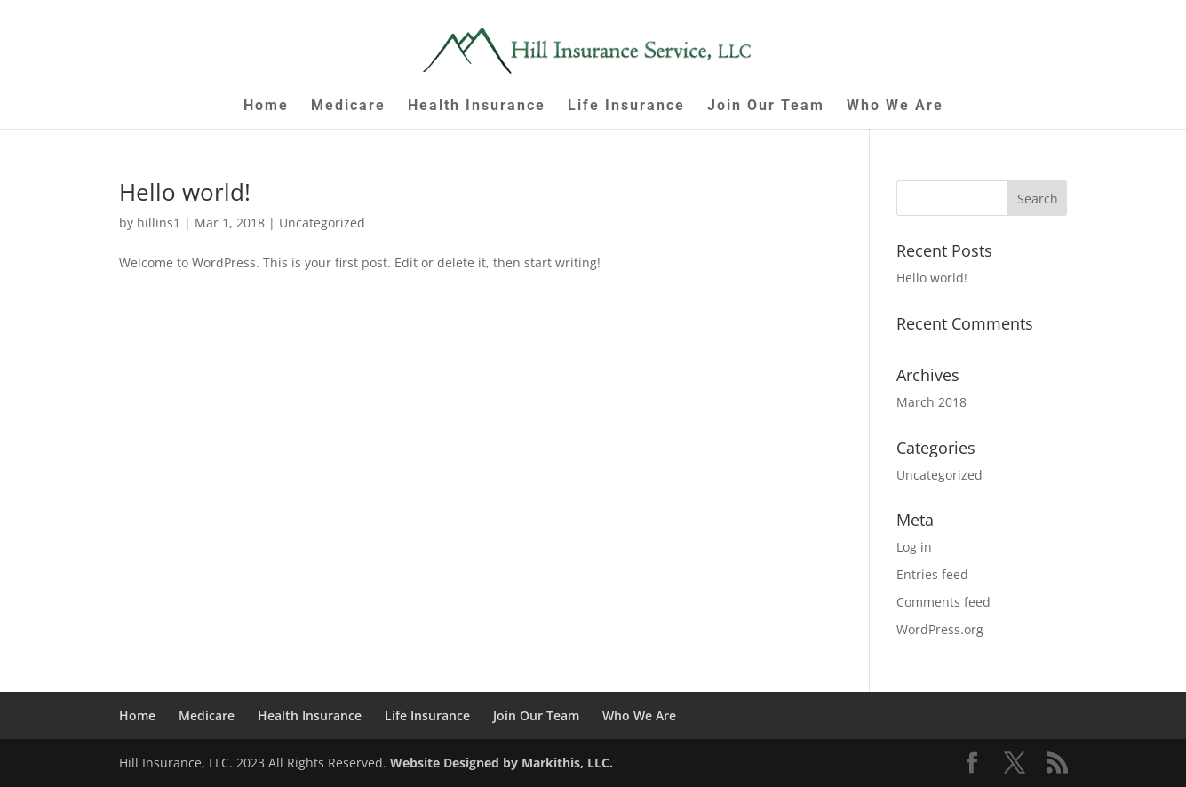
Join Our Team (765, 106)
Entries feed (932, 574)
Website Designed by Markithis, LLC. (501, 762)
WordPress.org (939, 629)
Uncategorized (322, 222)
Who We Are (895, 106)
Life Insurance (626, 106)
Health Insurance (476, 106)
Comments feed (943, 601)
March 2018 (931, 402)
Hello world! (185, 192)
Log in (914, 546)
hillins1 (158, 222)
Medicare (348, 106)
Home (266, 106)
